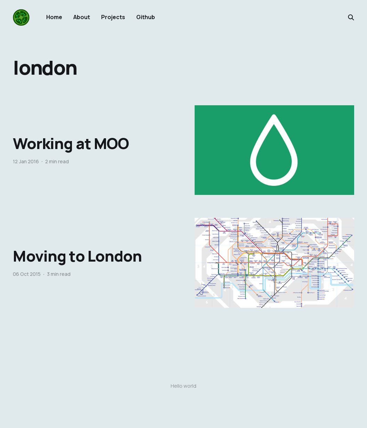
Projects (113, 17)
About (81, 17)
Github (145, 17)
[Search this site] (351, 17)
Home (54, 17)
